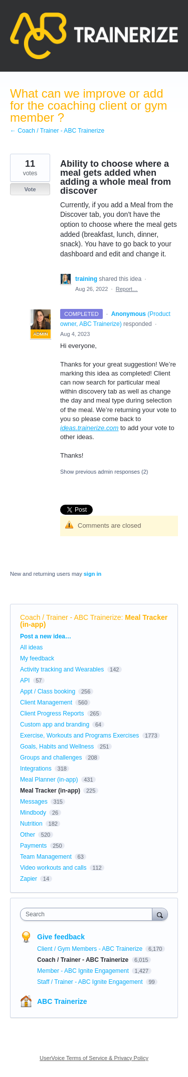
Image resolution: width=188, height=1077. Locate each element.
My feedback (37, 658)
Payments (33, 845)
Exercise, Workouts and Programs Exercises (79, 735)
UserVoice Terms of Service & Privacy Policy (94, 1058)
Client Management (46, 702)
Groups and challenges (51, 757)
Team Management (46, 856)
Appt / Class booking (47, 691)
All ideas (31, 647)
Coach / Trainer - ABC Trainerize (70, 617)
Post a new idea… (45, 636)
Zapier (28, 878)
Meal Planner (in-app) (49, 779)
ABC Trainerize (62, 1001)
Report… (127, 289)
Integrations (36, 768)
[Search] (160, 914)
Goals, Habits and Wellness (57, 746)
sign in (92, 574)
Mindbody (33, 812)
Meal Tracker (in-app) (50, 790)
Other (27, 834)
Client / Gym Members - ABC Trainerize (90, 948)
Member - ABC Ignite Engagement (83, 970)
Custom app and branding (54, 724)
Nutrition (31, 823)
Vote (30, 189)
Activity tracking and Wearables (62, 669)
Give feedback (61, 937)
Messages (34, 801)
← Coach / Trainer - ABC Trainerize (57, 130)
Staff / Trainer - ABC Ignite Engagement (90, 981)
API (25, 680)
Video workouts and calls (53, 867)
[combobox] (88, 914)
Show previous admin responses (104, 472)
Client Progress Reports (52, 713)
